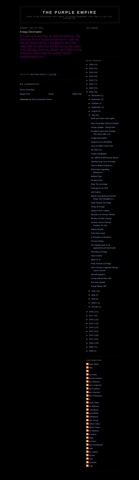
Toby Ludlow (92, 452)
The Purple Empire (70, 12)
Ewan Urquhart (93, 392)
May (93, 295)
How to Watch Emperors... (102, 165)
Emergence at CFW (99, 188)
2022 (91, 80)
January (95, 307)
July (93, 115)
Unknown (91, 455)
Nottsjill (90, 438)
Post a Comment (27, 90)
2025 (91, 68)
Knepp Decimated (98, 138)
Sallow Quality (97, 229)
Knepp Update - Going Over (103, 127)
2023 (91, 76)
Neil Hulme (92, 434)
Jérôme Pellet (93, 403)
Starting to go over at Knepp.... (104, 161)
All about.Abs (97, 180)
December (96, 95)
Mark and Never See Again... (103, 118)
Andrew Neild (92, 364)
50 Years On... (97, 150)
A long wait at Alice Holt (101, 278)
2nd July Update (98, 282)
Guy (89, 399)
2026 (91, 64)
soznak (90, 466)
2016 (91, 319)
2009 (91, 347)
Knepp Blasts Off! (98, 286)
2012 (91, 335)
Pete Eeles (91, 441)
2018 (91, 312)
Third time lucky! (98, 233)
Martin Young (92, 420)
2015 (91, 323)
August (94, 111)
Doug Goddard (93, 389)
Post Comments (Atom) (42, 99)
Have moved (96, 256)
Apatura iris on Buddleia (101, 142)
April (93, 299)
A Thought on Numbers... (102, 237)
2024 (91, 72)
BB (88, 371)
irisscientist (92, 462)
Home (51, 94)
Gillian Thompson (94, 396)
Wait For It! (95, 259)
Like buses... (96, 192)
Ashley (90, 368)
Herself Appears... (98, 274)
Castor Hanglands (99, 154)
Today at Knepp (98, 207)
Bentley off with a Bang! (101, 218)
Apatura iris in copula (100, 210)
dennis (90, 459)
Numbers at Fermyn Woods (103, 214)
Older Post (76, 94)
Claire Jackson (93, 382)
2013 (91, 331)
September (96, 107)
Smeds (90, 448)
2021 (91, 84)
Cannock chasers (94, 378)
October (95, 103)
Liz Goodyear (92, 410)
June (93, 291)
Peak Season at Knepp (101, 203)
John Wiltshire (93, 406)
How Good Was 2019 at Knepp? (105, 123)
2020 (91, 88)
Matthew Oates (93, 424)
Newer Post (25, 94)
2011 (91, 339)
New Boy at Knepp (99, 252)
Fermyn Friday (97, 241)
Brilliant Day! (96, 176)
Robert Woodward (95, 445)
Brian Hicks (92, 374)
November (96, 99)
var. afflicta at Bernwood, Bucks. (105, 157)
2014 (91, 327)
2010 (91, 343)
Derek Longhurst (94, 385)
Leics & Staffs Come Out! (102, 146)
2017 (91, 315)
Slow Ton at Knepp (99, 184)
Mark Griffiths (92, 413)
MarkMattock (92, 417)
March (94, 303)
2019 (91, 92)
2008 (91, 351)
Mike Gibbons (93, 431)
